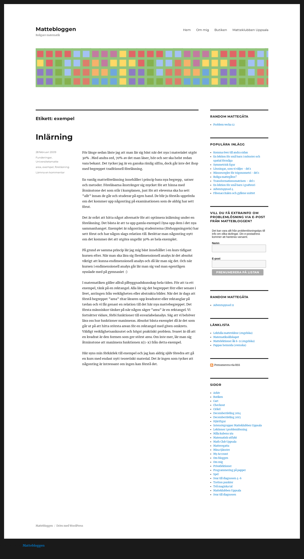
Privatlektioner (222, 466)
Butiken (220, 30)
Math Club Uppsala (224, 441)
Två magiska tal (222, 486)
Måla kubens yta (223, 433)
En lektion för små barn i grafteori (234, 185)
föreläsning (62, 167)
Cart (215, 401)
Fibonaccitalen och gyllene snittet (234, 193)
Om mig (202, 30)
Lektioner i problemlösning (230, 429)
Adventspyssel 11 (223, 305)
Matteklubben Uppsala (250, 30)
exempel (48, 167)
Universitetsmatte (47, 161)
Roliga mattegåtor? (225, 177)
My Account (220, 454)
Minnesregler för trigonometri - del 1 (236, 173)
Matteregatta (221, 445)
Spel (215, 474)
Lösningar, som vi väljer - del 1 (232, 168)
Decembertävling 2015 (227, 417)
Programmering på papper (229, 470)
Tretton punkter (223, 482)
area (38, 167)
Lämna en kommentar (50, 172)
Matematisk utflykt (225, 437)
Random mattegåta (229, 297)
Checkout (219, 405)
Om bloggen (220, 458)
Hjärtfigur (219, 421)
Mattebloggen (56, 29)
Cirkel (216, 409)
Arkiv (216, 393)
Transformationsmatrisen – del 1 (234, 181)
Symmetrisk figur (224, 164)
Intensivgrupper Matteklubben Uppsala (237, 425)
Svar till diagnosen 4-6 (227, 478)
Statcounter (9, 556)
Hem (187, 30)
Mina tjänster (221, 450)
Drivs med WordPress (69, 525)
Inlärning (54, 137)
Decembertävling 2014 (227, 413)
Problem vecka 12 (224, 124)
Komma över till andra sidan (230, 152)
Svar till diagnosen (224, 494)
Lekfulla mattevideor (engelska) (233, 333)
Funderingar (44, 157)
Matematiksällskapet (226, 337)
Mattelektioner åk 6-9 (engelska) (234, 341)
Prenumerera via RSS (227, 365)
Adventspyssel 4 (223, 189)
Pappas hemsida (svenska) (229, 345)
